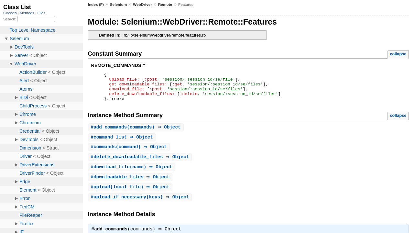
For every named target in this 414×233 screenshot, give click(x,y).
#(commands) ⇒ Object (136, 133)
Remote (165, 4)
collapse (398, 53)
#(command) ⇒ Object (130, 153)
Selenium (118, 4)
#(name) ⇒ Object (132, 174)
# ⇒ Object (123, 143)
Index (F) (96, 4)
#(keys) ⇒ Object (141, 205)
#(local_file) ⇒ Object (131, 195)
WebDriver (142, 4)
